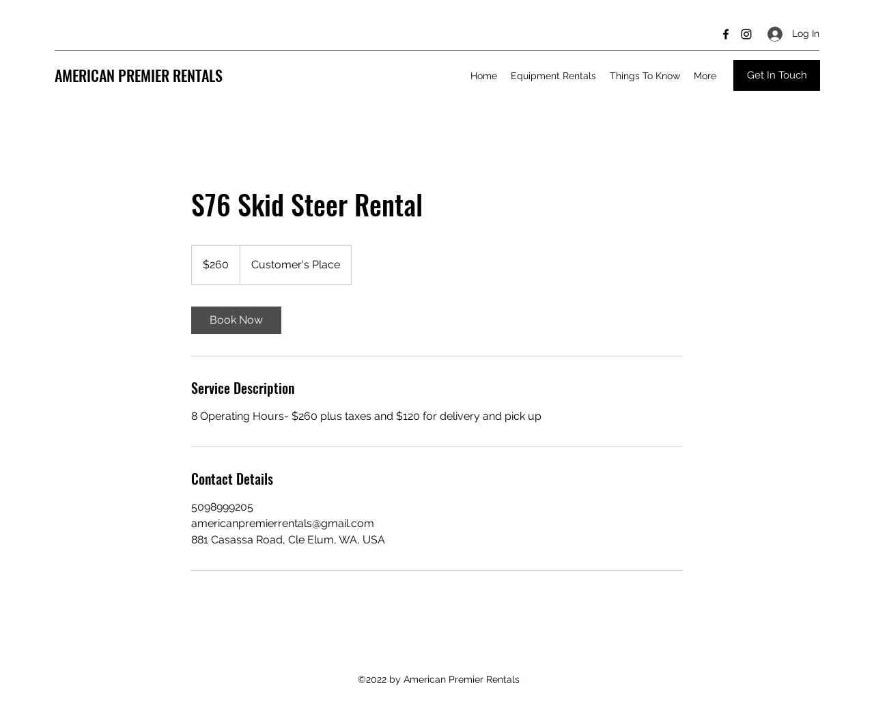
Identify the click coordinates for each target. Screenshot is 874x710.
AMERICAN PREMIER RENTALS (139, 75)
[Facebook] (726, 34)
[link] (236, 320)
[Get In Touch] (776, 75)
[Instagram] (746, 34)
